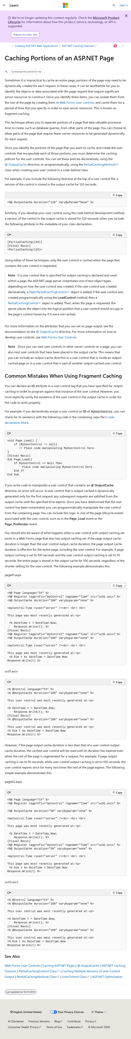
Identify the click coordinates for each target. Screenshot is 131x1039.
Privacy (89, 1021)
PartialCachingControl (23, 303)
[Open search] (114, 5)
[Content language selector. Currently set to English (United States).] (26, 1012)
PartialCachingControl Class (38, 971)
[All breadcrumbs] (8, 46)
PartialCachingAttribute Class (37, 976)
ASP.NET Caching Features (78, 46)
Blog (57, 1021)
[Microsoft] (65, 5)
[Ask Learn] (115, 46)
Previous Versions (39, 1021)
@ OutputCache (16, 164)
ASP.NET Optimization (107, 976)
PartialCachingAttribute (100, 164)
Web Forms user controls (77, 102)
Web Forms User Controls (58, 337)
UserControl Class (74, 976)
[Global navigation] (4, 5)
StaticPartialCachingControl (48, 292)
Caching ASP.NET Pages (58, 965)
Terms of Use (54, 1027)
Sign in (124, 5)
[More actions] (122, 46)
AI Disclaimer (16, 1021)
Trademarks (74, 1027)
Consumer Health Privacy (23, 1027)
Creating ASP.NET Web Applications (36, 46)
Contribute (74, 1021)
